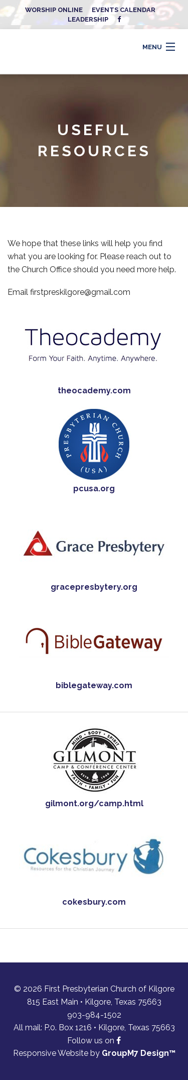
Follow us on (94, 1040)
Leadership (88, 19)
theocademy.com (94, 390)
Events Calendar (123, 10)
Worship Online (54, 10)
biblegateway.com (94, 685)
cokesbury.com (94, 902)
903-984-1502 (94, 1015)
